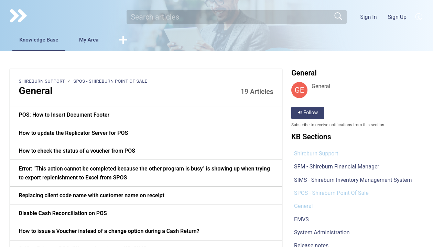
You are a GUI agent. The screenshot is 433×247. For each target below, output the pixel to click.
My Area (97, 40)
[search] (237, 16)
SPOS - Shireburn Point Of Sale (110, 81)
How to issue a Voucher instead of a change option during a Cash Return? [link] (109, 231)
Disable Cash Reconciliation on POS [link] (63, 213)
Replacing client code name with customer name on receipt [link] (91, 195)
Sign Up (397, 17)
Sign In (368, 17)
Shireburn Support (42, 81)
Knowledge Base (42, 40)
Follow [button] (308, 113)
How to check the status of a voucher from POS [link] (77, 151)
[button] (419, 16)
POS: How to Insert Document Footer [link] (64, 115)
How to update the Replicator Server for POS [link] (73, 133)
